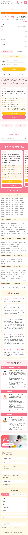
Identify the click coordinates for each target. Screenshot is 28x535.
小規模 (2, 277)
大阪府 (7, 209)
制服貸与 (10, 253)
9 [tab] (19, 191)
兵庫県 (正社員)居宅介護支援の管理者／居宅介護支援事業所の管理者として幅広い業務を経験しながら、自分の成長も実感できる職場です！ (11, 159)
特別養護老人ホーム (5, 224)
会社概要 (4, 527)
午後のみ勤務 (22, 273)
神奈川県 (17, 203)
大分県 (16, 215)
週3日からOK (23, 277)
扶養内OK (11, 271)
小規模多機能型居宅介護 (20, 230)
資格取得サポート (4, 247)
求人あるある (3, 9)
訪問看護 (8, 234)
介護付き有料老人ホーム (6, 228)
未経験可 (19, 260)
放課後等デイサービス (21, 232)
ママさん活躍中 (4, 260)
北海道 (2, 199)
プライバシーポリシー (17, 527)
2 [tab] (8, 191)
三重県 (16, 207)
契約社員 (12, 288)
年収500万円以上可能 (5, 251)
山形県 (2, 201)
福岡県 (21, 213)
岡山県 (12, 211)
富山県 (2, 205)
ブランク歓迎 (12, 260)
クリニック (24, 234)
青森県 (7, 199)
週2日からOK (16, 277)
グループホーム (13, 226)
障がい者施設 (12, 232)
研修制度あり (3, 253)
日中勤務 (3, 273)
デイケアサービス (4, 226)
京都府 (2, 209)
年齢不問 (3, 264)
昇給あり (9, 243)
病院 (19, 234)
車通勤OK (10, 275)
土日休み (24, 271)
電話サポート (16, 475)
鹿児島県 (3, 217)
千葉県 (7, 203)
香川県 (7, 213)
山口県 (21, 211)
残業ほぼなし (3, 281)
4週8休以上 (17, 271)
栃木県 (16, 201)
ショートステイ (4, 232)
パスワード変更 (5, 468)
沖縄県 (8, 217)
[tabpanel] (12, 170)
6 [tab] (14, 191)
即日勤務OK (18, 279)
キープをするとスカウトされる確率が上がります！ (14, 13)
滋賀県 (21, 207)
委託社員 (18, 288)
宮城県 (16, 199)
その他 (2, 236)
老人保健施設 (14, 224)
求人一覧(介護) (10, 9)
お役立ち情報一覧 (6, 484)
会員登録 (4, 466)
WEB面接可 (23, 281)
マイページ (11, 83)
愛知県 (12, 207)
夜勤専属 (8, 273)
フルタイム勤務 (4, 271)
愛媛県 (12, 213)
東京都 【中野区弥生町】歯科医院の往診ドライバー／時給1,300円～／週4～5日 (13, 93)
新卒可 (2, 262)
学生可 (7, 262)
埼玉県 (2, 203)
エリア (3, 64)
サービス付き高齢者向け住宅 (7, 230)
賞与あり (15, 243)
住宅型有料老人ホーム (17, 228)
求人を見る (14, 113)
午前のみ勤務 (15, 273)
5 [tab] (13, 191)
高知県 (16, 213)
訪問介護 (3, 234)
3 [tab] (10, 191)
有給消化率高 (23, 251)
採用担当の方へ (5, 477)
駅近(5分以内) (16, 275)
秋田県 (21, 199)
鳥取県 (2, 211)
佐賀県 (2, 215)
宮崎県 (21, 215)
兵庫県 (12, 209)
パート (7, 288)
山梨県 (16, 205)
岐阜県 (2, 207)
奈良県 (16, 209)
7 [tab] (16, 191)
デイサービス (21, 224)
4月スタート (16, 281)
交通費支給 (21, 243)
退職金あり (3, 243)
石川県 (7, 205)
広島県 (16, 211)
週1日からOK (8, 277)
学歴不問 (20, 262)
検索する (14, 69)
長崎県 (7, 215)
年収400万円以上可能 (16, 249)
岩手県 (12, 199)
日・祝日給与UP (15, 251)
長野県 (21, 205)
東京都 (12, 203)
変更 (26, 31)
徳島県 (2, 213)
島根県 (7, 211)
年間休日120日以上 (14, 247)
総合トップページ (8, 458)
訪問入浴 (14, 234)
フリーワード (3, 60)
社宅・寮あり (11, 245)
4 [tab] (11, 191)
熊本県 (12, 215)
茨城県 (12, 201)
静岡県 (7, 207)
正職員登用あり (4, 279)
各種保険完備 (3, 245)
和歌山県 (22, 209)
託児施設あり (18, 245)
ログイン (15, 466)
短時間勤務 (3, 275)
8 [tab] (17, 191)
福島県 (7, 201)
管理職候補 (11, 279)
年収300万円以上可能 (5, 249)
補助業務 (10, 281)
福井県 (12, 205)
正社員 (2, 288)
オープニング (24, 275)
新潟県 (22, 203)
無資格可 (24, 260)
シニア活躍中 (13, 262)
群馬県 (21, 201)
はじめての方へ (5, 475)
